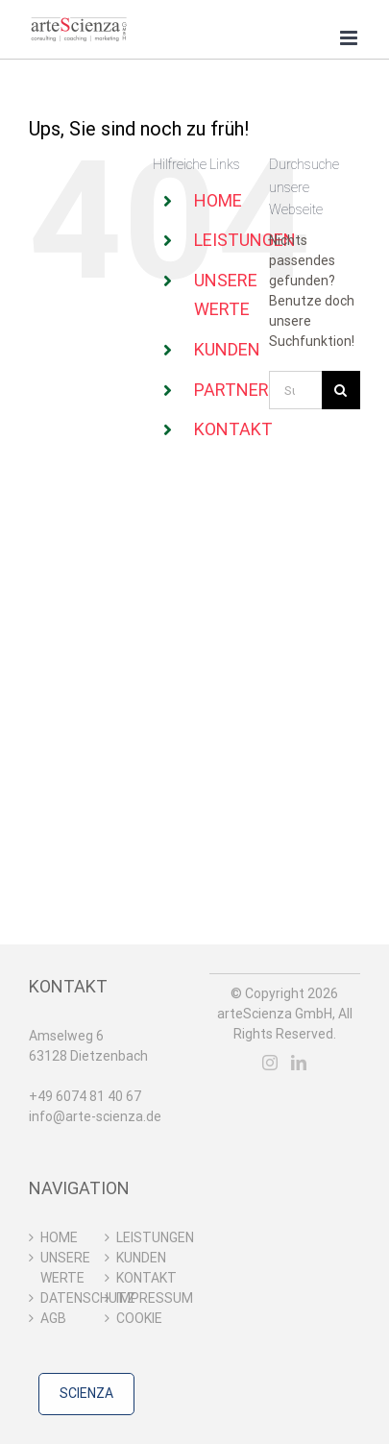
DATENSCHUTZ (67, 1298)
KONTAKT (233, 429)
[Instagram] (270, 1062)
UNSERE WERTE (65, 1267)
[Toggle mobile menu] (350, 38)
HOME (218, 200)
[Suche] (341, 390)
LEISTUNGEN (245, 240)
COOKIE (139, 1318)
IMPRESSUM (143, 1298)
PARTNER (231, 389)
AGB (53, 1318)
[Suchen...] (295, 390)
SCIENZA (86, 1393)
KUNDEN (227, 349)
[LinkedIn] (298, 1062)
